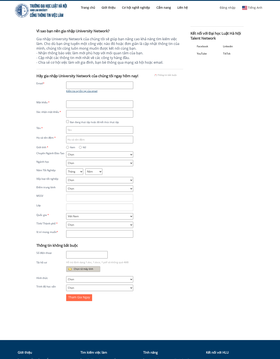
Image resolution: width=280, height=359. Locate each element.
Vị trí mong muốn (47, 232)
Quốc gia (42, 215)
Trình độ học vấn (46, 286)
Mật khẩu (43, 102)
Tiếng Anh (252, 8)
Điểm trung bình (46, 187)
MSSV (39, 196)
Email (40, 83)
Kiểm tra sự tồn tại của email (81, 91)
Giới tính (42, 147)
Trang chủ (88, 8)
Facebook (202, 46)
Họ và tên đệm (46, 137)
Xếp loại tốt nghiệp (47, 179)
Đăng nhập (228, 8)
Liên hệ (182, 8)
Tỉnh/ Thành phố (47, 223)
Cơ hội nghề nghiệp (136, 8)
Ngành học (42, 162)
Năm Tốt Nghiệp (46, 170)
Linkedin (228, 46)
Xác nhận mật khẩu (48, 112)
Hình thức (42, 278)
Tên (39, 128)
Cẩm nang (163, 8)
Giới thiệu (108, 8)
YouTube (202, 53)
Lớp (38, 205)
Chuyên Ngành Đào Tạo (50, 153)
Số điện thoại (44, 253)
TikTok (226, 53)
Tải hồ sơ (41, 262)
